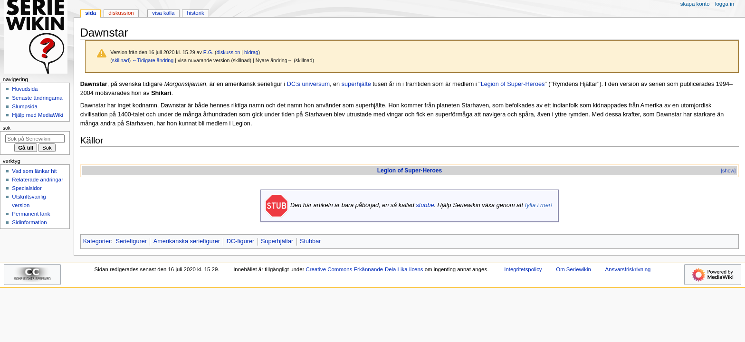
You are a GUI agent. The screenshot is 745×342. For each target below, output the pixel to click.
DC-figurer (241, 241)
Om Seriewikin (573, 269)
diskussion (228, 52)
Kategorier (97, 241)
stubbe (425, 205)
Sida (90, 13)
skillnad (120, 60)
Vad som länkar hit (34, 171)
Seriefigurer (131, 241)
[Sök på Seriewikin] (35, 138)
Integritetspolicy (523, 269)
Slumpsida (24, 106)
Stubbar (310, 241)
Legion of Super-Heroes (513, 84)
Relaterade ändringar (37, 179)
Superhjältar (277, 241)
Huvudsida (25, 89)
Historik (195, 13)
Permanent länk (31, 214)
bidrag (251, 52)
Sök (6, 128)
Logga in (724, 4)
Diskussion (121, 13)
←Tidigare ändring (152, 60)
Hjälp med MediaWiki (37, 115)
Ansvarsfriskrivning (628, 269)
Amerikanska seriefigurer (186, 241)
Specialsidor (26, 188)
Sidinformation (29, 222)
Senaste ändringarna (37, 98)
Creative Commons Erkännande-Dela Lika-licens (364, 269)
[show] (728, 170)
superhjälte (356, 84)
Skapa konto (695, 4)
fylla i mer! (539, 205)
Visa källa (163, 13)
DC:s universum (308, 84)
